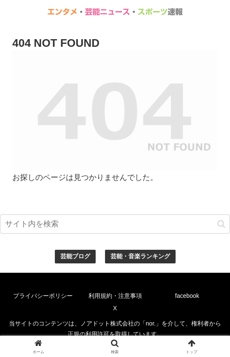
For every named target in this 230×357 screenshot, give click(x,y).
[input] (115, 224)
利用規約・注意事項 (115, 295)
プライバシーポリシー (43, 295)
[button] (221, 224)
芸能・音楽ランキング (140, 256)
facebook (187, 295)
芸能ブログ (75, 256)
